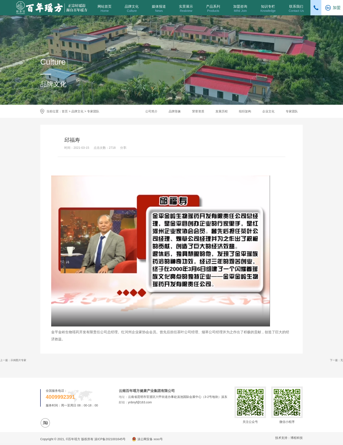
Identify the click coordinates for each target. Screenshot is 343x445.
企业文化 (268, 111)
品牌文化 (77, 111)
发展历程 (221, 111)
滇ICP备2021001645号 (110, 439)
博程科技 (296, 438)
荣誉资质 (198, 111)
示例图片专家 (18, 360)
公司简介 (151, 111)
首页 (65, 111)
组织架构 (245, 111)
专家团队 (93, 111)
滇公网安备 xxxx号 (150, 439)
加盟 (337, 7)
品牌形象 (175, 111)
